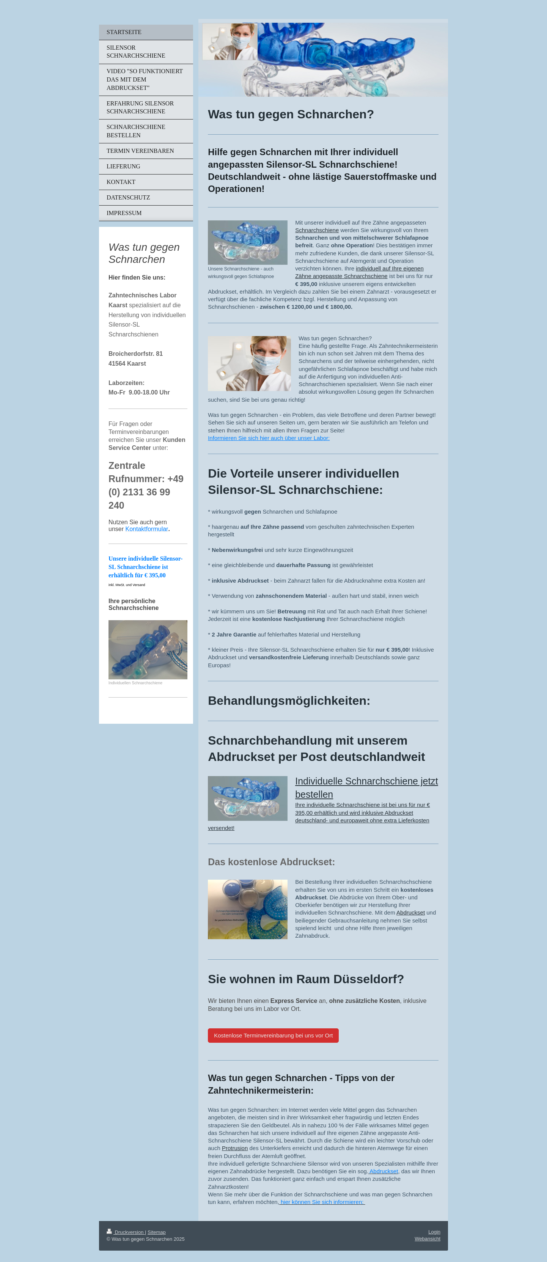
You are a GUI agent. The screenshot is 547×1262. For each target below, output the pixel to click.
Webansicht (427, 1239)
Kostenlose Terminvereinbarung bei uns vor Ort (273, 1035)
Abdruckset (410, 912)
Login (434, 1232)
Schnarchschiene (317, 230)
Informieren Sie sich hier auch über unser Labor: (269, 438)
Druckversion (126, 1232)
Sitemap (157, 1232)
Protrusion (235, 1148)
